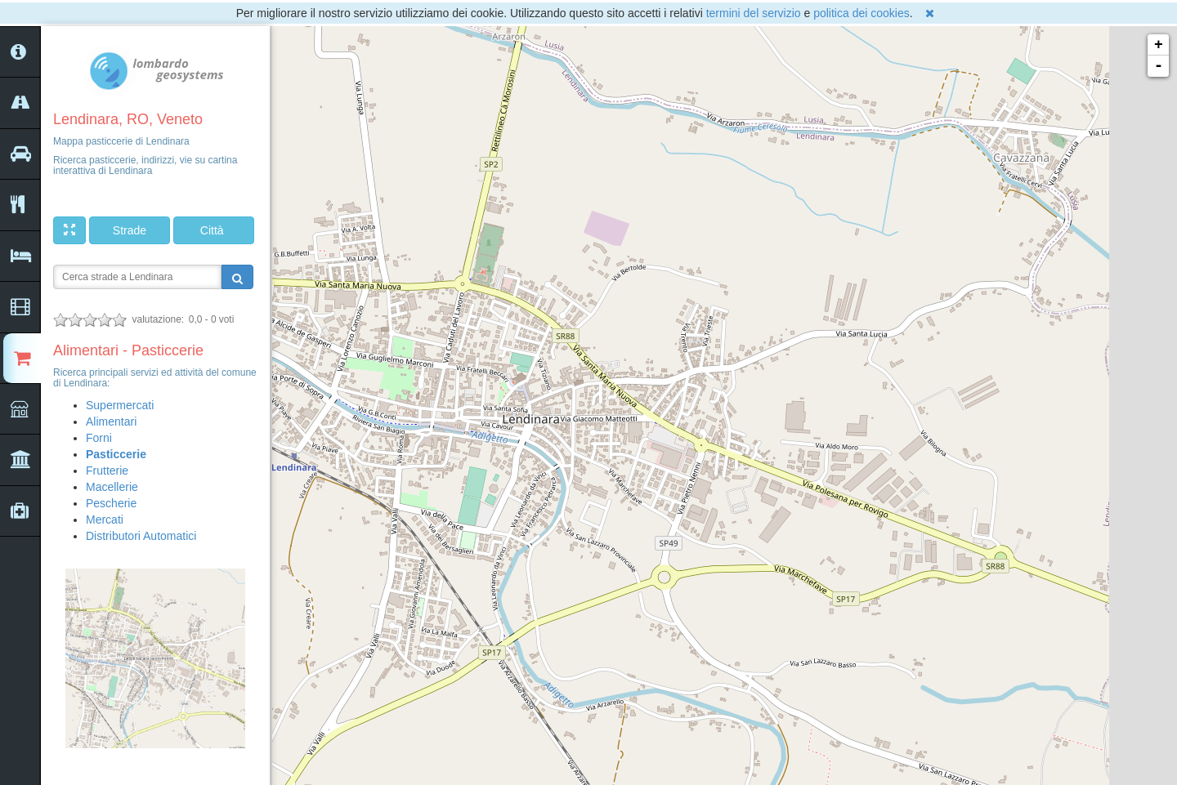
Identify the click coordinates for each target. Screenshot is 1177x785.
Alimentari (111, 421)
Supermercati (120, 405)
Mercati (104, 519)
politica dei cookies (861, 13)
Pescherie (111, 503)
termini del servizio (753, 13)
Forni (99, 437)
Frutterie (107, 470)
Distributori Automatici (141, 535)
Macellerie (112, 486)
